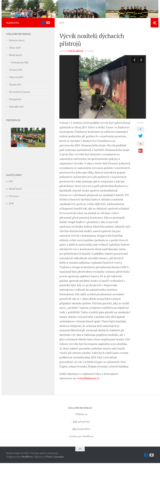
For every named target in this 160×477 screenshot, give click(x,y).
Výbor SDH (15, 61)
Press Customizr (55, 470)
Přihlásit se (81, 428)
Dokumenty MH (19, 76)
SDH (11, 217)
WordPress (27, 470)
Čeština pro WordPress (81, 450)
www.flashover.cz (88, 392)
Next (141, 74)
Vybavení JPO (16, 91)
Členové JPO (15, 83)
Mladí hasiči (15, 69)
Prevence (14, 210)
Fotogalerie (15, 113)
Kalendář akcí (16, 120)
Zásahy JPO (15, 98)
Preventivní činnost (19, 105)
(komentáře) (81, 442)
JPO (61, 36)
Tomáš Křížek (75, 64)
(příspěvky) (81, 435)
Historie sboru (16, 54)
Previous (134, 74)
